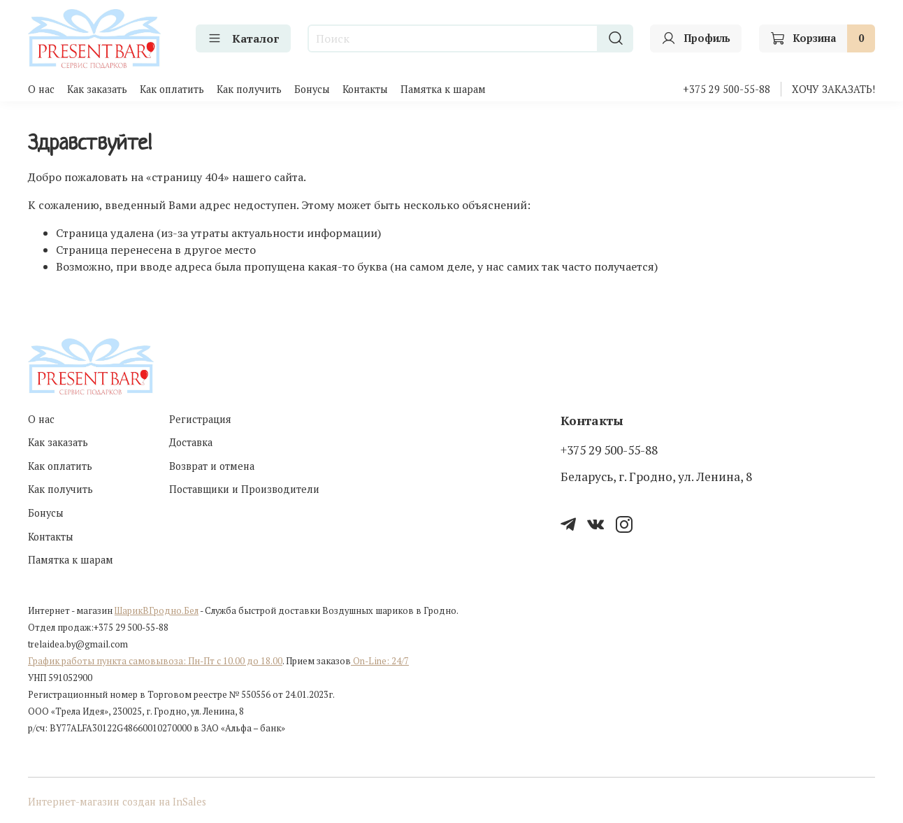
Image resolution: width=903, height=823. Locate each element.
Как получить (249, 89)
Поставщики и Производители (244, 489)
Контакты (365, 89)
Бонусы (312, 89)
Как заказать (97, 89)
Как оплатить (172, 89)
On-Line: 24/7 (380, 661)
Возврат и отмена (211, 466)
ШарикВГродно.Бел (156, 611)
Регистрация (200, 419)
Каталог (243, 38)
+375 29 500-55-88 (726, 89)
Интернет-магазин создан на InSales (117, 801)
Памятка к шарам (443, 89)
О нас (41, 89)
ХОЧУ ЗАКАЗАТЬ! (833, 89)
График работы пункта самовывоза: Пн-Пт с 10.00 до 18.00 (155, 661)
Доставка (190, 442)
